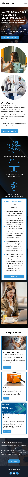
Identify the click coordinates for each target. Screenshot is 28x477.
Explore (6, 398)
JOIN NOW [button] (14, 276)
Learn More (7, 367)
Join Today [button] (14, 461)
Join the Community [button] (10, 37)
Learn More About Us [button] (9, 131)
